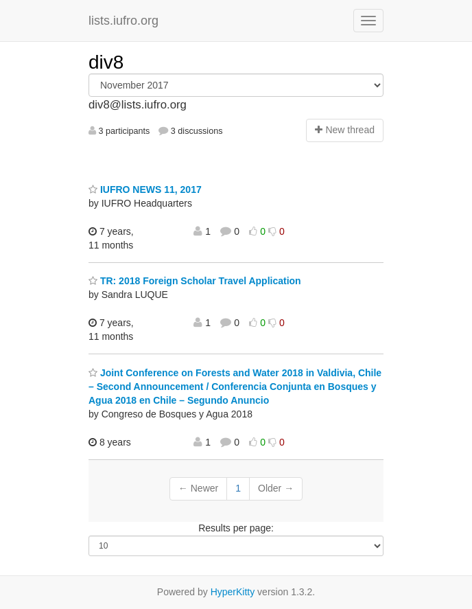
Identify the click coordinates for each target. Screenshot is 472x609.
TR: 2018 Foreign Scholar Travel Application (194, 280)
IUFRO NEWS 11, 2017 (145, 189)
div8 (105, 62)
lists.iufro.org (123, 20)
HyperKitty (233, 591)
